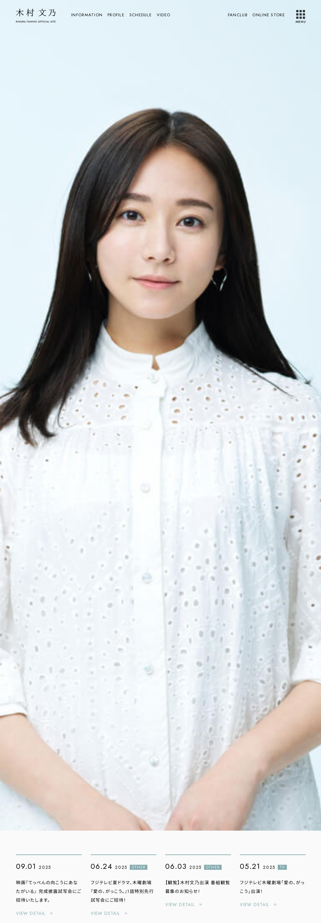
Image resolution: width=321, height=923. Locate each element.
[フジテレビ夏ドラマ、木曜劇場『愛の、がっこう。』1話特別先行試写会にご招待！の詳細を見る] (123, 887)
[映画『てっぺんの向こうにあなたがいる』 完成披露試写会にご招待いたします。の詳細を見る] (49, 887)
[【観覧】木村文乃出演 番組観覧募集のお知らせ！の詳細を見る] (198, 882)
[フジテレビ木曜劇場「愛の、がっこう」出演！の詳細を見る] (273, 882)
